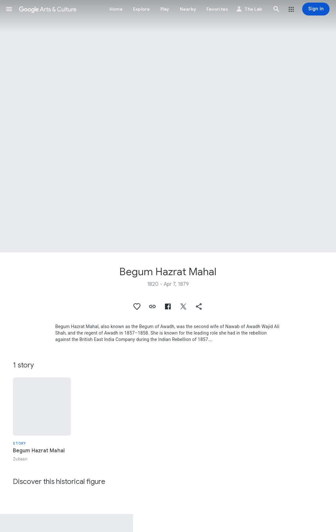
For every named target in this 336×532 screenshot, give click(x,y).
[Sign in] (316, 9)
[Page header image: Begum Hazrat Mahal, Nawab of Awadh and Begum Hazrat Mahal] (168, 126)
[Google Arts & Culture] (47, 9)
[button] (9, 9)
